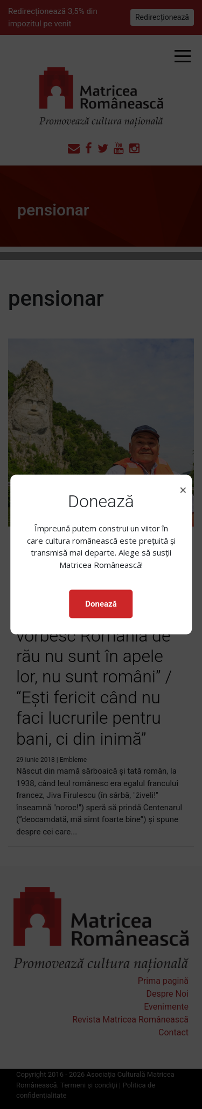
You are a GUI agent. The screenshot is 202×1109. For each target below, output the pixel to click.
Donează (100, 604)
